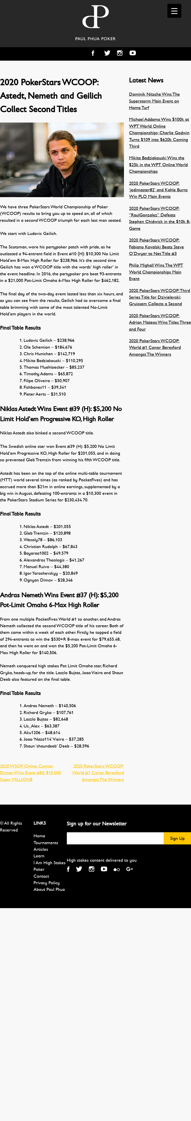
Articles (41, 849)
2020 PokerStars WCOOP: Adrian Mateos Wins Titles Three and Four (160, 322)
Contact (41, 876)
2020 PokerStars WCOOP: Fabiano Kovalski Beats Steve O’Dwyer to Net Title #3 (156, 246)
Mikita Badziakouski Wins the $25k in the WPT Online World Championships (158, 164)
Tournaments (46, 842)
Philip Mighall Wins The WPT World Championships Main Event (156, 272)
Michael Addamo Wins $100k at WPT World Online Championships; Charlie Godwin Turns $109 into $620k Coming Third (159, 133)
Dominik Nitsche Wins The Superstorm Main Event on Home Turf (154, 101)
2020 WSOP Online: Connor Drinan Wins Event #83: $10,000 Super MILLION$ (30, 772)
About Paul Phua (49, 889)
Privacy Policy (47, 882)
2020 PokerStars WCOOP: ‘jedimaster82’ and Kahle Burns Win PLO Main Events (158, 190)
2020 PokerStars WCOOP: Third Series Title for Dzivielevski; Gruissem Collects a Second (159, 297)
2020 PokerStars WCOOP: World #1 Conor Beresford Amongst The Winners (98, 772)
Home (39, 835)
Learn (39, 855)
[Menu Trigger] (174, 11)
